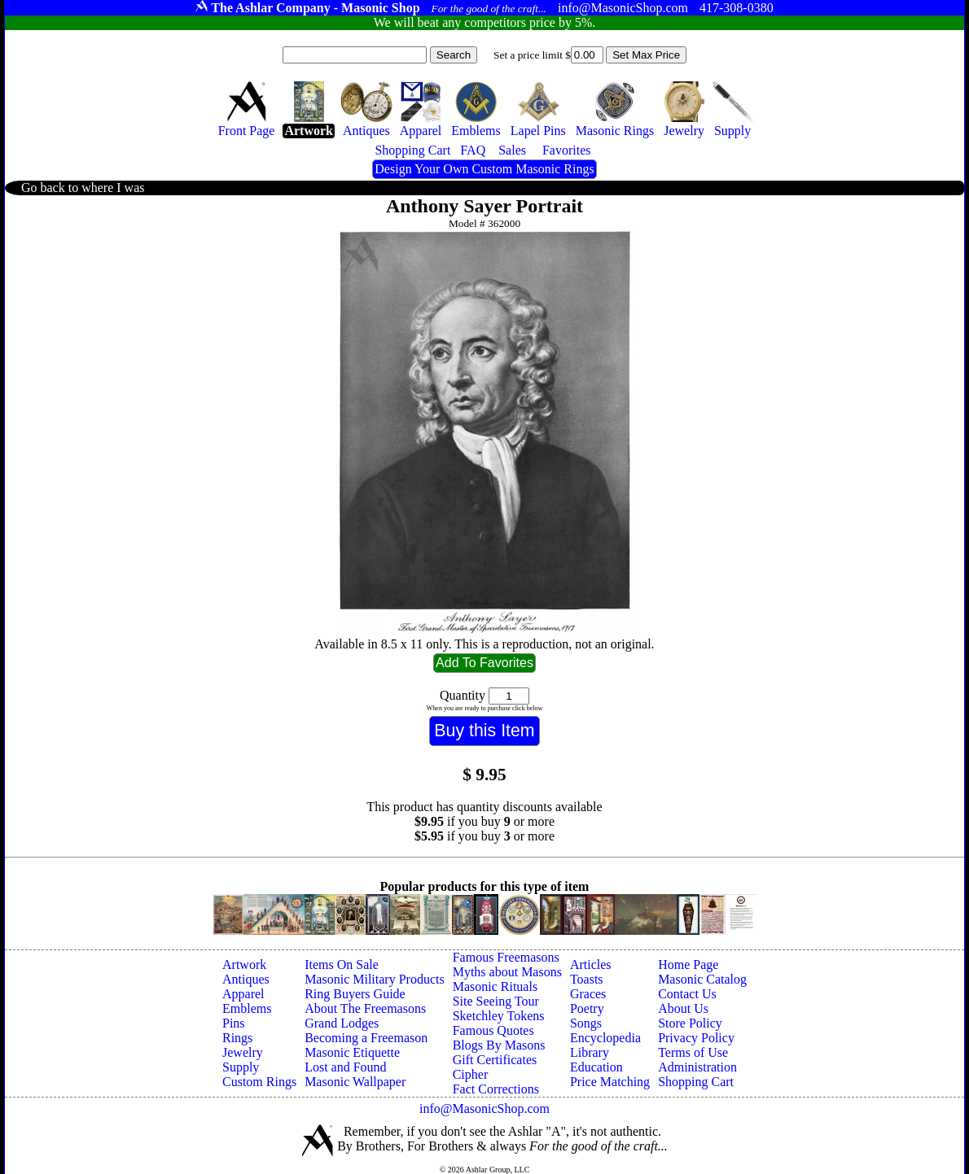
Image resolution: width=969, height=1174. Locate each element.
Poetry (587, 1008)
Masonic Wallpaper (355, 1082)
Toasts (586, 979)
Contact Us (687, 994)
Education (596, 1067)
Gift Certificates (495, 1060)
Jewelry (242, 1052)
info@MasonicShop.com (484, 1108)
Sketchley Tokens (499, 1016)
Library (589, 1052)
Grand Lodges (342, 1023)
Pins (233, 1023)
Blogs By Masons (499, 1045)
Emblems (246, 1008)
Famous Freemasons (506, 957)
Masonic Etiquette (352, 1052)
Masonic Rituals (495, 986)
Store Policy (690, 1023)
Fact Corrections (496, 1089)
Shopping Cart (696, 1082)
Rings (237, 1038)
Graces (588, 994)
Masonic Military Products (375, 979)
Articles (591, 964)
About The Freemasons (365, 1008)
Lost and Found (345, 1067)
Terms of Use (693, 1052)
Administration (697, 1067)
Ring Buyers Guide (355, 994)
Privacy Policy (696, 1038)
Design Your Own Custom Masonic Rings (484, 169)
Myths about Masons (507, 972)
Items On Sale (342, 964)
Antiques (246, 979)
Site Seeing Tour (496, 1001)
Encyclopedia (605, 1038)
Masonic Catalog (702, 979)
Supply (240, 1067)
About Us (683, 1008)
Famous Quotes (493, 1030)
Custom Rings (259, 1082)
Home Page (688, 964)
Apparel (243, 994)
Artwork (244, 964)
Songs (586, 1023)
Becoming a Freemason (366, 1038)
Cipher (471, 1074)
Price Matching (610, 1082)
